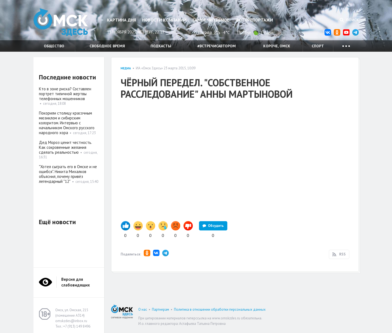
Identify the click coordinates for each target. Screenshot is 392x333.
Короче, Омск (276, 46)
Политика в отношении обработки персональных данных (220, 309)
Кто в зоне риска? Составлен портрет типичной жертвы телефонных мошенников (65, 93)
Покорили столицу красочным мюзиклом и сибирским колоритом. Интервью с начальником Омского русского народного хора (66, 122)
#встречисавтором (216, 46)
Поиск (349, 19)
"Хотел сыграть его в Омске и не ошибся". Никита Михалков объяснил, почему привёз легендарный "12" (68, 174)
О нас (142, 309)
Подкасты (161, 46)
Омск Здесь (60, 22)
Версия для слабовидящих (75, 282)
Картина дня (121, 20)
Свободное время (107, 46)
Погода (205, 32)
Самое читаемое (210, 20)
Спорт (318, 46)
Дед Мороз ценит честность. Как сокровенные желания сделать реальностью (65, 147)
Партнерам (160, 309)
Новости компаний (164, 20)
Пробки (244, 32)
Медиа (126, 68)
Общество (54, 46)
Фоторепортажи (254, 20)
